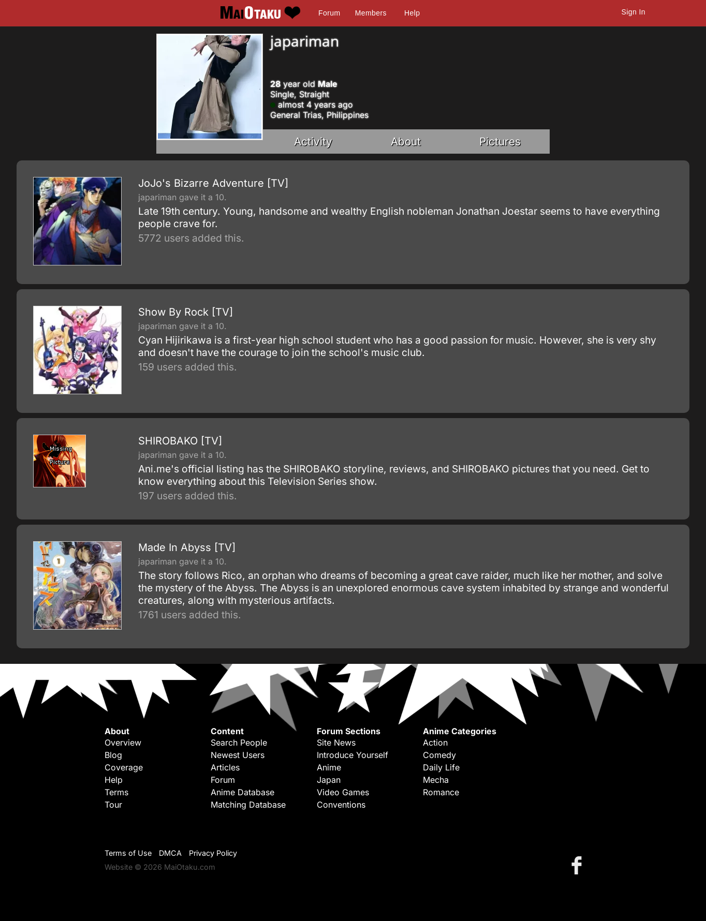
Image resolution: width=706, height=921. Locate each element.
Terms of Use (128, 853)
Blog (113, 755)
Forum (329, 13)
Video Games (343, 792)
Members (371, 13)
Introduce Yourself (352, 755)
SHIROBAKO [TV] (180, 441)
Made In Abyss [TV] (187, 547)
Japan (329, 780)
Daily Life (441, 767)
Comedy (439, 755)
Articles (225, 767)
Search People (239, 742)
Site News (336, 742)
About (406, 141)
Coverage (124, 767)
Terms (116, 792)
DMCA (170, 853)
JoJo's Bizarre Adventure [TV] (213, 183)
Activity (313, 141)
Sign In (633, 12)
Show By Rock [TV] (185, 312)
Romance (441, 792)
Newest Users (237, 755)
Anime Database (242, 792)
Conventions (341, 804)
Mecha (436, 780)
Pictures (500, 141)
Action (435, 742)
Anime (329, 767)
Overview (123, 742)
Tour (113, 804)
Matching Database (248, 804)
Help (412, 13)
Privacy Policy (213, 853)
